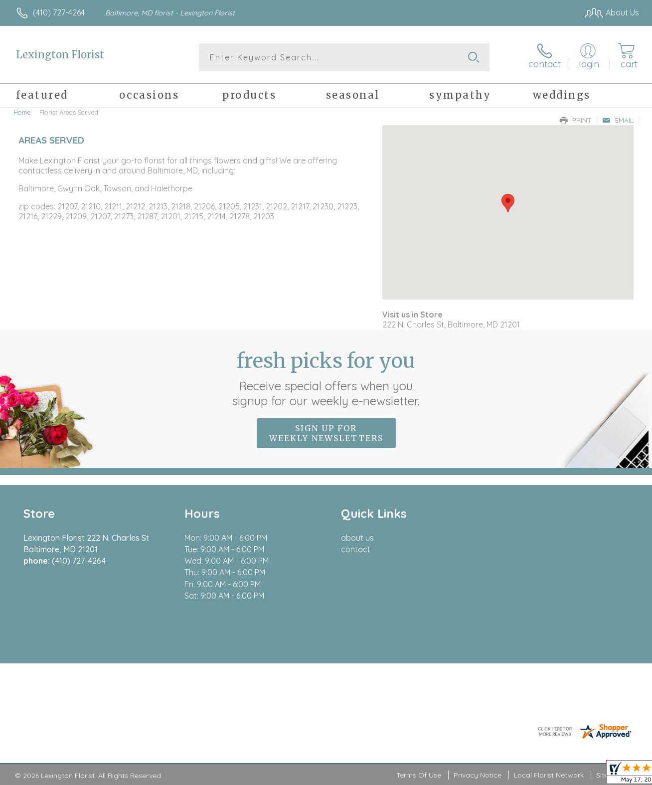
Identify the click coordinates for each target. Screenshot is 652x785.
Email (618, 120)
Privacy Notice (477, 775)
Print (576, 120)
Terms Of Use (418, 775)
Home (22, 112)
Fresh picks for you (326, 378)
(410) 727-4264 (59, 12)
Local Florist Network (549, 775)
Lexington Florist (60, 54)
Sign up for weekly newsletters (326, 433)
